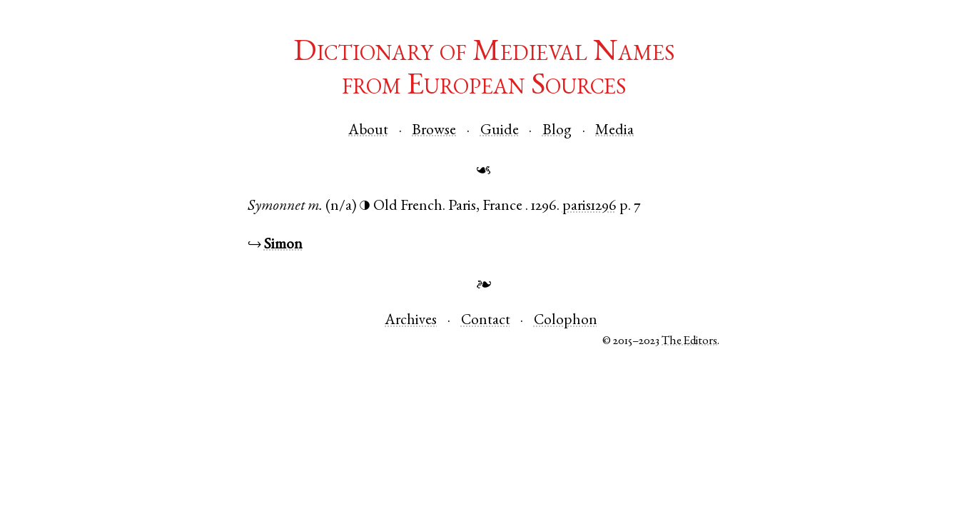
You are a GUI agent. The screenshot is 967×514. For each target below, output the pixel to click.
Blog (557, 131)
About (368, 131)
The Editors (689, 342)
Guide (499, 131)
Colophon (565, 320)
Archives (411, 320)
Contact (485, 320)
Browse (434, 131)
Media (614, 131)
